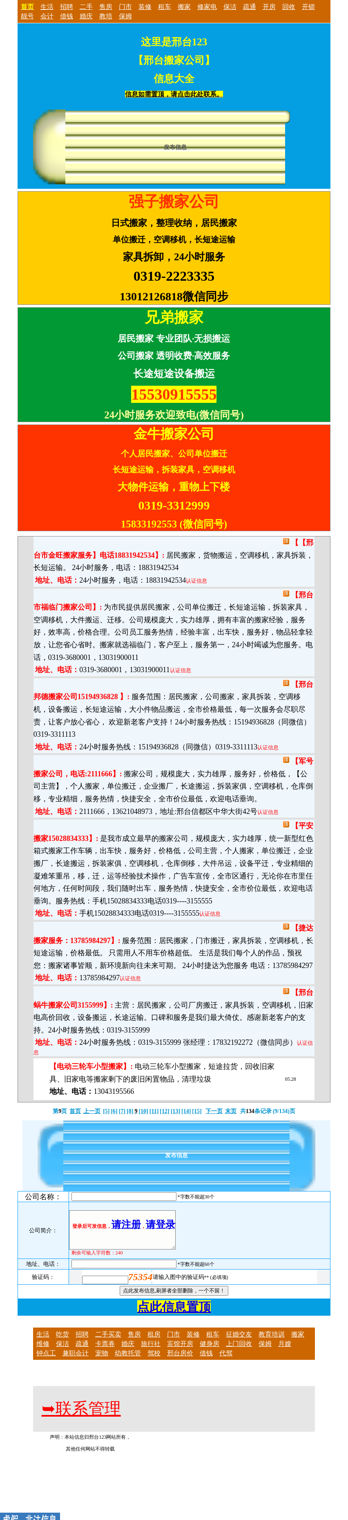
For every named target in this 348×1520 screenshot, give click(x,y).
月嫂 (284, 1351)
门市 (125, 6)
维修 (42, 1351)
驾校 (154, 1360)
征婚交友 (239, 1341)
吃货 (62, 1341)
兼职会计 (75, 1360)
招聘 (66, 6)
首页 (75, 1111)
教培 (105, 16)
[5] (106, 1111)
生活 (47, 6)
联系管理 (81, 1416)
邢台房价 (180, 1360)
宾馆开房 (180, 1351)
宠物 (101, 1360)
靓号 (27, 16)
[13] (175, 1111)
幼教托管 (128, 1360)
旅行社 (151, 1351)
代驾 (225, 1360)
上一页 (91, 1111)
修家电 (207, 6)
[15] (196, 1111)
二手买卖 (108, 1341)
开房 (269, 6)
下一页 (214, 1111)
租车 (164, 6)
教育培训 (272, 1341)
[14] (186, 1111)
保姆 (125, 16)
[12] (164, 1111)
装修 (145, 6)
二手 (86, 6)
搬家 (184, 6)
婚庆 (86, 16)
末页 (230, 1111)
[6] (114, 1111)
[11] (154, 1111)
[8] (130, 1111)
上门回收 (239, 1351)
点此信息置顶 (174, 1314)
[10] (143, 1111)
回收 (288, 6)
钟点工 (46, 1360)
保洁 (229, 6)
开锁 (308, 6)
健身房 (209, 1351)
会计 (47, 16)
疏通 (249, 6)
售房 (105, 6)
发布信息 (175, 147)
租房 (154, 1341)
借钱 (66, 16)
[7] (122, 1111)
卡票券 (105, 1351)
